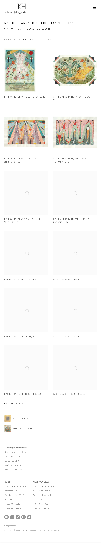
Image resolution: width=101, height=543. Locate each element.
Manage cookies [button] (10, 526)
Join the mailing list (29, 517)
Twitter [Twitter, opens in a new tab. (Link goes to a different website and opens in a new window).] (18, 517)
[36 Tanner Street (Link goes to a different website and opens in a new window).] (12, 456)
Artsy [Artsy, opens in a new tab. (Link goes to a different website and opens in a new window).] (23, 517)
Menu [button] (95, 8)
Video (58, 40)
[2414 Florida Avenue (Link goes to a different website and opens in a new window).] (41, 490)
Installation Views (41, 40)
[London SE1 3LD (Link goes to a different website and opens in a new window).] (12, 460)
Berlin (20, 29)
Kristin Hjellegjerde (18, 8)
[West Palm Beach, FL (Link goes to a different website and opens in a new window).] (42, 495)
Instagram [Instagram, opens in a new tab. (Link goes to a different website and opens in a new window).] (6, 517)
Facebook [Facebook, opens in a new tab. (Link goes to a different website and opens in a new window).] (12, 517)
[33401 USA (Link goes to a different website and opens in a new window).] (37, 499)
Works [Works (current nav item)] (22, 40)
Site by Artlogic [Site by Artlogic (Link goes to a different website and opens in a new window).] (51, 530)
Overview (9, 40)
